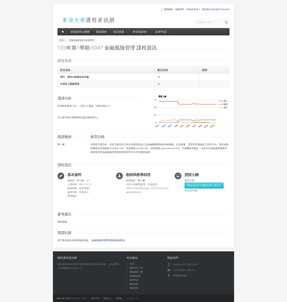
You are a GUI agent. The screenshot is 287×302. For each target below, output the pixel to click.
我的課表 (168, 9)
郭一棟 (61, 144)
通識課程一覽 (136, 271)
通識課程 (101, 32)
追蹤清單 (179, 9)
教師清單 (134, 288)
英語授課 (120, 32)
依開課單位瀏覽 (80, 32)
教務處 (119, 298)
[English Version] (221, 9)
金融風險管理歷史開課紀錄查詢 (108, 240)
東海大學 (61, 298)
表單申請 (160, 32)
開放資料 (134, 283)
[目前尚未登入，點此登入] (199, 9)
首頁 (132, 263)
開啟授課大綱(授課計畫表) (204, 185)
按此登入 (92, 117)
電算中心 (107, 298)
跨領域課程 (141, 32)
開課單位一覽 (136, 267)
